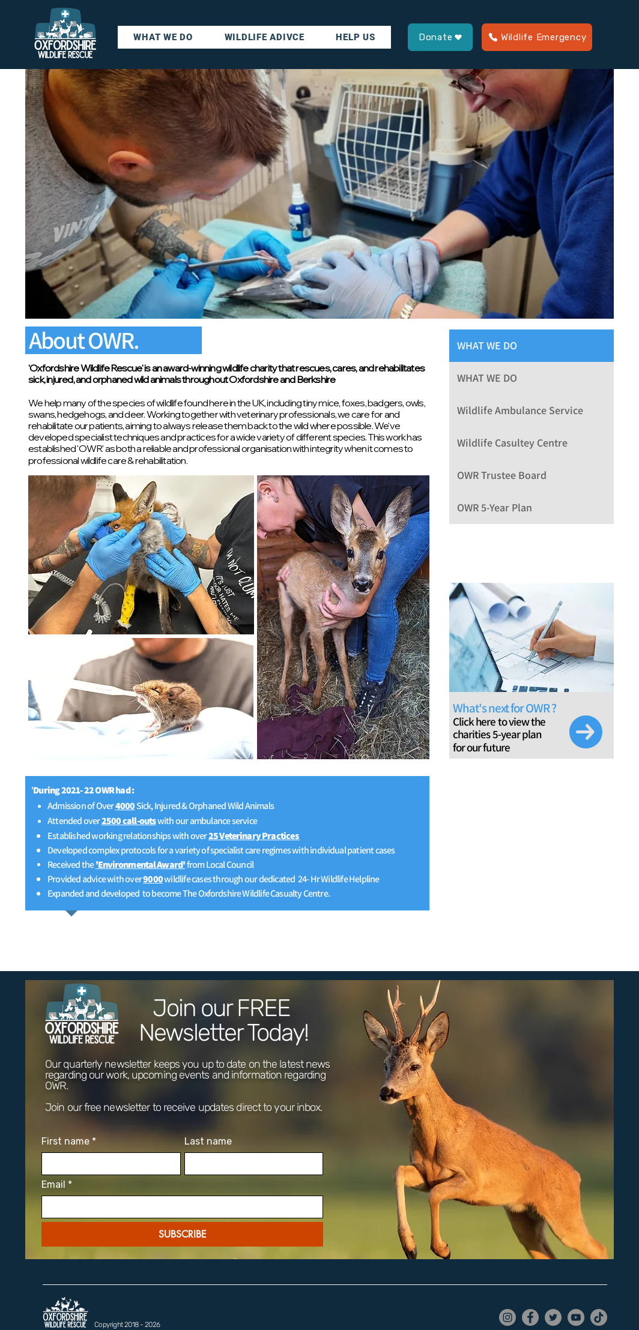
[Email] (178, 1207)
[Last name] (250, 1164)
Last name (208, 1141)
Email (56, 1185)
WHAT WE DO (487, 345)
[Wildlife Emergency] (537, 37)
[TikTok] (598, 1317)
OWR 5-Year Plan (494, 507)
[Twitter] (553, 1317)
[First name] (107, 1164)
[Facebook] (530, 1317)
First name (68, 1142)
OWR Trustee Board (502, 475)
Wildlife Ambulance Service (520, 410)
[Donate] (440, 37)
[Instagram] (507, 1317)
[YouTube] (576, 1317)
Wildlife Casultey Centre (512, 443)
